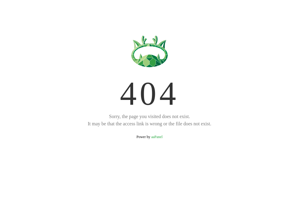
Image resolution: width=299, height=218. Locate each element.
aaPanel (157, 137)
